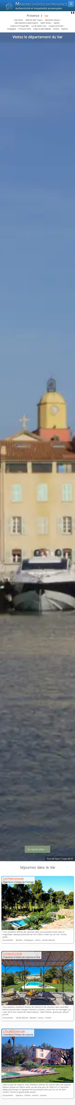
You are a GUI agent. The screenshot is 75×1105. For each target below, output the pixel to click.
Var (46, 16)
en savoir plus (36, 849)
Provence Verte (24, 28)
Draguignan (11, 28)
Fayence (64, 28)
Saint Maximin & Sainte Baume (26, 22)
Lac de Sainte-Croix (38, 26)
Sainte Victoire (45, 22)
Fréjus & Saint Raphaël (42, 28)
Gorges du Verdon (56, 26)
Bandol (56, 22)
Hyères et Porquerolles (19, 26)
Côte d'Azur (18, 20)
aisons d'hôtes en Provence (41, 4)
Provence (33, 15)
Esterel (56, 28)
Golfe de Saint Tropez (33, 20)
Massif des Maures (52, 20)
